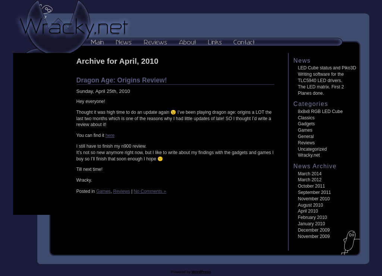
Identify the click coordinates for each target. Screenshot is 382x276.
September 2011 (314, 192)
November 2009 (314, 236)
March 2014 (310, 173)
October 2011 (311, 186)
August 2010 (310, 205)
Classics (306, 117)
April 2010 (308, 211)
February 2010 (312, 217)
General (306, 136)
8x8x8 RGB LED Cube (320, 111)
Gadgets (306, 123)
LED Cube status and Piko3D (327, 67)
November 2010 (314, 198)
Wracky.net (309, 155)
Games (103, 191)
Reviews (121, 191)
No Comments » (150, 191)
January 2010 (311, 223)
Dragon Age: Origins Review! (121, 80)
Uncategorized (312, 149)
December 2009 (314, 230)
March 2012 (310, 179)
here (110, 135)
